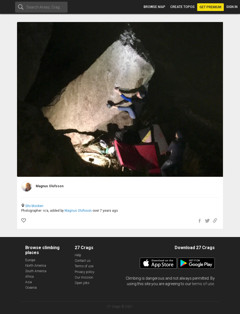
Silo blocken (34, 206)
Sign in (232, 7)
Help (78, 255)
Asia (28, 282)
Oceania (31, 288)
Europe (30, 260)
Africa (29, 277)
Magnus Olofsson (78, 211)
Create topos (182, 7)
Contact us (83, 261)
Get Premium (210, 7)
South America (35, 271)
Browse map (154, 7)
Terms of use (84, 266)
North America (35, 266)
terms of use (203, 284)
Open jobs (82, 283)
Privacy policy (84, 272)
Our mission (84, 277)
